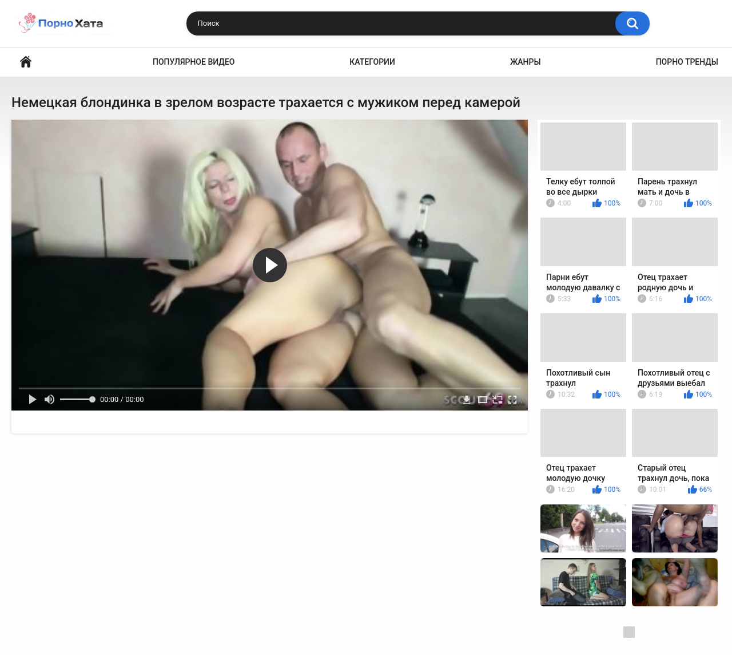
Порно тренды (687, 61)
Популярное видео (193, 61)
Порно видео (25, 62)
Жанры (525, 61)
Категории (372, 61)
